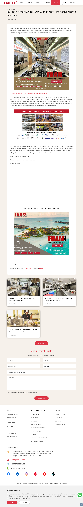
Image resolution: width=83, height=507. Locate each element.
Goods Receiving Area (37, 441)
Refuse (25, 502)
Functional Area (38, 410)
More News (41, 343)
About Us (64, 4)
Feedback (46, 3)
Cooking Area (35, 414)
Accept (12, 502)
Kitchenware (10, 430)
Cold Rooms (34, 434)
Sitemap (64, 483)
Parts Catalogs (11, 433)
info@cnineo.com (18, 459)
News (13, 9)
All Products (10, 426)
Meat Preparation (36, 424)
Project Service (11, 418)
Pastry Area (34, 418)
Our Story (58, 421)
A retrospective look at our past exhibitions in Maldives (28, 93)
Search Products (12, 436)
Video (38, 3)
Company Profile (60, 414)
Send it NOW (41, 398)
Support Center (55, 4)
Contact (71, 3)
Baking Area (34, 421)
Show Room (58, 418)
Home (8, 9)
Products (29, 3)
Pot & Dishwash (36, 431)
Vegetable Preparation (38, 428)
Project (20, 3)
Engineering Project (13, 414)
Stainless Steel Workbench (39, 438)
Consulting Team (60, 424)
